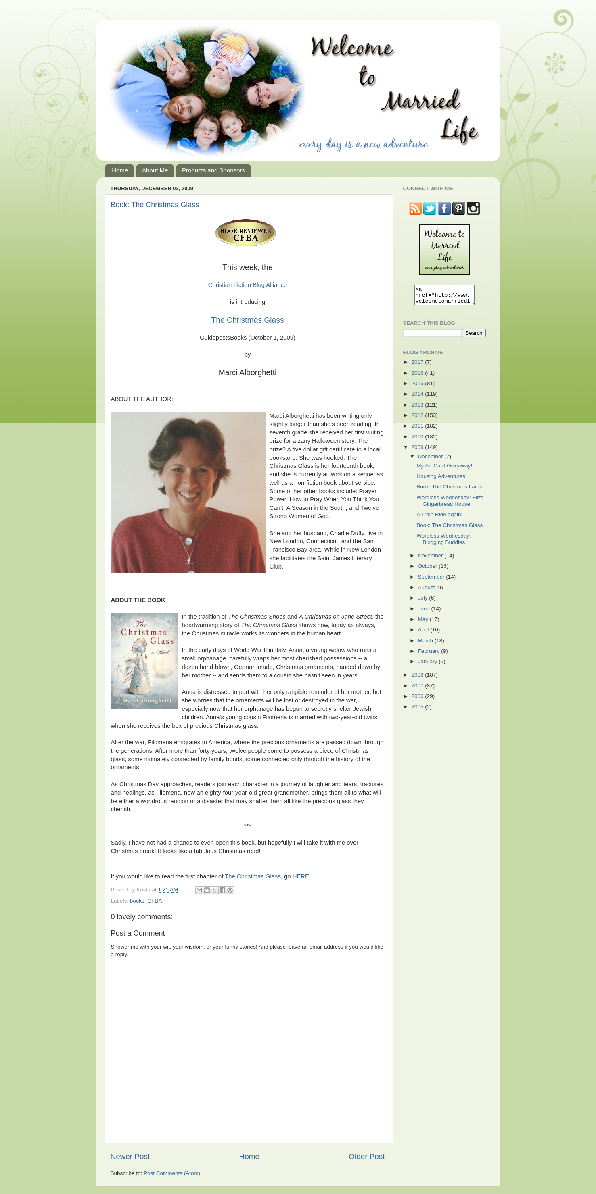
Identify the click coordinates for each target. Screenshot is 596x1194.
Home (120, 170)
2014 (418, 398)
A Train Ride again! (439, 518)
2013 (418, 408)
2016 (418, 377)
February (429, 655)
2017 (418, 366)
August (427, 591)
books (137, 901)
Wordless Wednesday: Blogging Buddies (443, 542)
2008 (418, 678)
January (428, 665)
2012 (418, 419)
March (426, 644)
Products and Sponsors (213, 170)
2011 (418, 429)
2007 (418, 689)
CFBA (154, 901)
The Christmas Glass (247, 320)
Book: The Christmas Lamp (449, 490)
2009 (418, 451)
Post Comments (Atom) (172, 1173)
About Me (155, 170)
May (424, 623)
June (424, 612)
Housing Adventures (440, 480)
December (431, 460)
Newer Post (130, 1156)
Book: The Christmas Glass (155, 205)
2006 (418, 700)
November (431, 559)
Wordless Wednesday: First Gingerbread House (449, 504)
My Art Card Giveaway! (444, 469)
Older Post (367, 1156)
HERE (301, 876)
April (424, 633)
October (428, 570)
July (423, 601)
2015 (418, 387)
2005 (418, 710)
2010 (418, 440)
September (432, 580)
